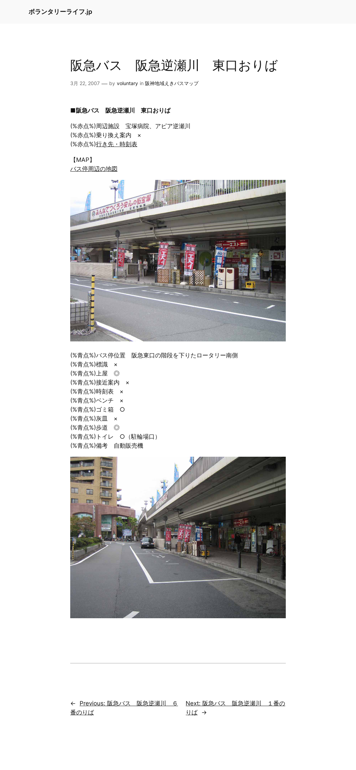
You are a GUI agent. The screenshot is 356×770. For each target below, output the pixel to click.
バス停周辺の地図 (94, 168)
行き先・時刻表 (116, 144)
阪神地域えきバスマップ (172, 83)
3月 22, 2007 (85, 83)
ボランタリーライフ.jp (60, 11)
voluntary (127, 83)
